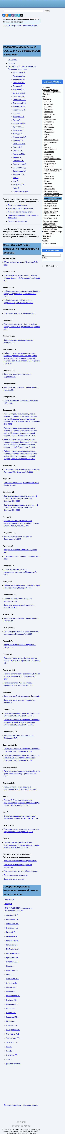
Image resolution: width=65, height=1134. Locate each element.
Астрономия (49, 104)
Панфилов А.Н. (19, 144)
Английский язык (51, 201)
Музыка (47, 135)
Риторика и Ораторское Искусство (52, 158)
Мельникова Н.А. (19, 137)
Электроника (49, 189)
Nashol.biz (7, 1130)
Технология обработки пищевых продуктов (53, 170)
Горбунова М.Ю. (19, 100)
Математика (49, 127)
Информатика (49, 114)
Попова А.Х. (18, 151)
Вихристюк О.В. (19, 93)
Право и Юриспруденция (50, 148)
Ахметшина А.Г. (19, 79)
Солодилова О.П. (20, 164)
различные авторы (20, 191)
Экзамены (47, 99)
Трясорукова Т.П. (19, 171)
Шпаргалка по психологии (14, 879)
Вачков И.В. (17, 86)
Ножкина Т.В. (18, 140)
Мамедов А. (17, 134)
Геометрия (48, 112)
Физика (47, 173)
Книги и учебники (50, 229)
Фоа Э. (15, 178)
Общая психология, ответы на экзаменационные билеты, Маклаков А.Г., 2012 (20, 572)
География (48, 109)
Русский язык (49, 161)
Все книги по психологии (17, 205)
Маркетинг (48, 124)
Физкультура (49, 176)
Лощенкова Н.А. (19, 123)
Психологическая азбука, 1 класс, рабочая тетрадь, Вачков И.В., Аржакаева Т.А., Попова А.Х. (22, 278)
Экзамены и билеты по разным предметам (53, 195)
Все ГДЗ (46, 94)
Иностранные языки (52, 215)
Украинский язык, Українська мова (51, 212)
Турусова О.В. (18, 174)
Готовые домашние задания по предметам (52, 91)
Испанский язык (50, 203)
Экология (48, 183)
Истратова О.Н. (19, 110)
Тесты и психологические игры (16, 875)
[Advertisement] (20, 37)
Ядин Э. (16, 188)
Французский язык (51, 208)
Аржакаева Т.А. (19, 76)
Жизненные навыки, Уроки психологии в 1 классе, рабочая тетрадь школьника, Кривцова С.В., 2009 (20, 498)
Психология (49, 152)
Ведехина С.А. (18, 89)
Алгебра (47, 101)
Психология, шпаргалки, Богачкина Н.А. (19, 313)
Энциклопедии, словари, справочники (53, 232)
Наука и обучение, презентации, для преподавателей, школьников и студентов (52, 224)
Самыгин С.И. (18, 161)
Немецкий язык (50, 206)
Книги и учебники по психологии (20, 208)
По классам (12, 60)
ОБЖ (46, 137)
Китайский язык (50, 218)
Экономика (48, 186)
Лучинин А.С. (18, 127)
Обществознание (51, 140)
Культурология (50, 119)
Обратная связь (49, 243)
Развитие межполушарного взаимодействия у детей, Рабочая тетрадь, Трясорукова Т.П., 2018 (22, 773)
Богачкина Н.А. (19, 83)
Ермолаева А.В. (19, 106)
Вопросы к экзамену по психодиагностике (20, 861)
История (47, 117)
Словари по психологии (17, 221)
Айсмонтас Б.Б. (19, 72)
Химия (47, 181)
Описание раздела (30, 26)
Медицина (48, 129)
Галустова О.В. (19, 96)
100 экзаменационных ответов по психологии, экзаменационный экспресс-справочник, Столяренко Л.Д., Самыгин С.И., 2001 (22, 722)
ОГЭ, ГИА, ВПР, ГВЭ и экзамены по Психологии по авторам (21, 249)
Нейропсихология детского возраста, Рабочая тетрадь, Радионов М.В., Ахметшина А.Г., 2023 (22, 293)
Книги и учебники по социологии (21, 212)
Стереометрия (50, 164)
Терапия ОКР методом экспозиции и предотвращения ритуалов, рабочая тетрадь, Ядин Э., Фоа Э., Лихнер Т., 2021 (22, 523)
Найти (45, 241)
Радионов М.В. (19, 154)
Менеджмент (49, 132)
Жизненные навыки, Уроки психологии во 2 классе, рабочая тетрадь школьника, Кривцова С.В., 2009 (21, 507)
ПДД (46, 145)
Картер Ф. (17, 113)
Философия (49, 178)
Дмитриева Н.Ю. (19, 103)
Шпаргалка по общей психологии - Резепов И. (22, 696)
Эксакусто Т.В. (18, 184)
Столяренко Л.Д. (19, 167)
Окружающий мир (51, 191)
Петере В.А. (17, 147)
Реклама (47, 154)
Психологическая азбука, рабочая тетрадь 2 (21, 871)
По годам (11, 63)
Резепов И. (17, 157)
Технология (49, 166)
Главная (46, 87)
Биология (48, 107)
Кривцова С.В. (18, 117)
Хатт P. (16, 181)
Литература (49, 122)
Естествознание (50, 142)
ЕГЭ (44, 96)
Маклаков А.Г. (18, 130)
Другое (46, 238)
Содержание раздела (12, 26)
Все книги (47, 236)
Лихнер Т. (17, 120)
